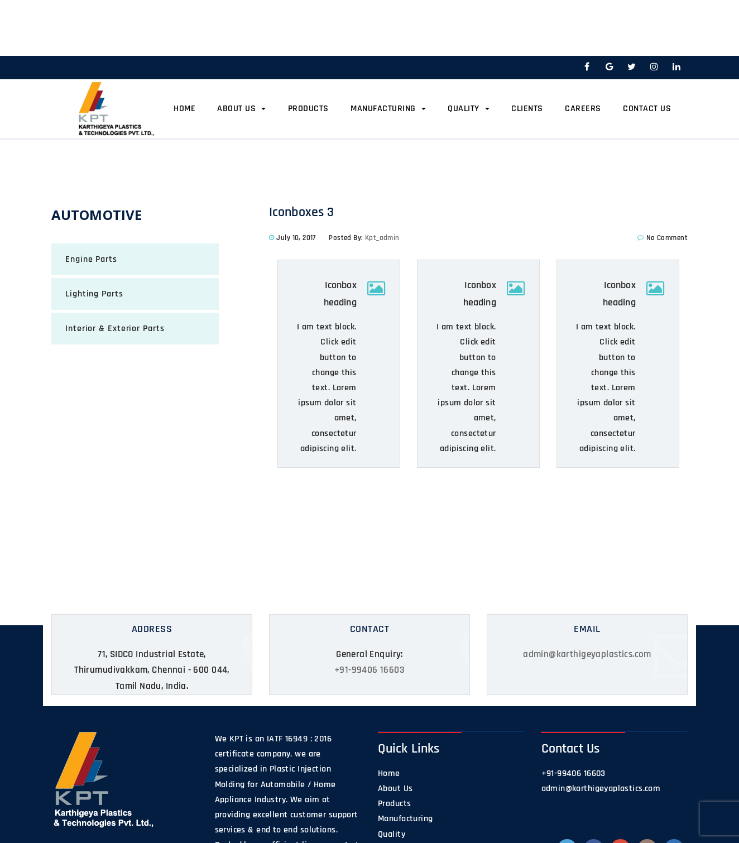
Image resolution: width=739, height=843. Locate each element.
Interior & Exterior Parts (115, 328)
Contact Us (647, 108)
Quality (469, 108)
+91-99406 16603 (369, 670)
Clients (527, 108)
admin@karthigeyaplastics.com (587, 654)
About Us (241, 108)
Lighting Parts (94, 294)
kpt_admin (382, 237)
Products (308, 108)
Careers (583, 108)
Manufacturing (388, 108)
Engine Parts (91, 259)
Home (184, 108)
